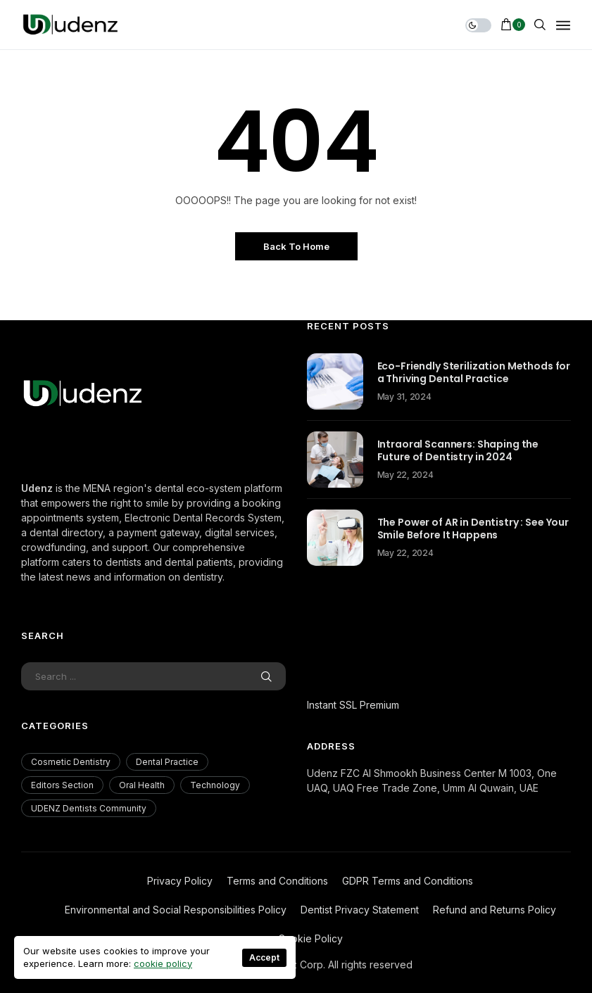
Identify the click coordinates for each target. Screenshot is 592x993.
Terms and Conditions (277, 881)
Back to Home (296, 246)
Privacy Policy (180, 881)
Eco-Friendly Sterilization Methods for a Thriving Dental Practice (474, 372)
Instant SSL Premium (353, 705)
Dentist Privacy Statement (360, 910)
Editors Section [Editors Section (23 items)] (62, 785)
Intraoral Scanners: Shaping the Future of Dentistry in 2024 (458, 450)
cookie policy (163, 963)
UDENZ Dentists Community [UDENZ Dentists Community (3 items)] (88, 808)
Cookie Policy (310, 938)
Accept (264, 957)
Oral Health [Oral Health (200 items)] (142, 785)
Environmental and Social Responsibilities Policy (175, 910)
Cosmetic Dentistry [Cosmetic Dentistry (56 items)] (71, 762)
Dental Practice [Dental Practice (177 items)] (167, 762)
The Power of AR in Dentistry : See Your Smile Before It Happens (473, 528)
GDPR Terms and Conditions (407, 881)
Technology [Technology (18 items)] (215, 785)
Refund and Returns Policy (494, 910)
